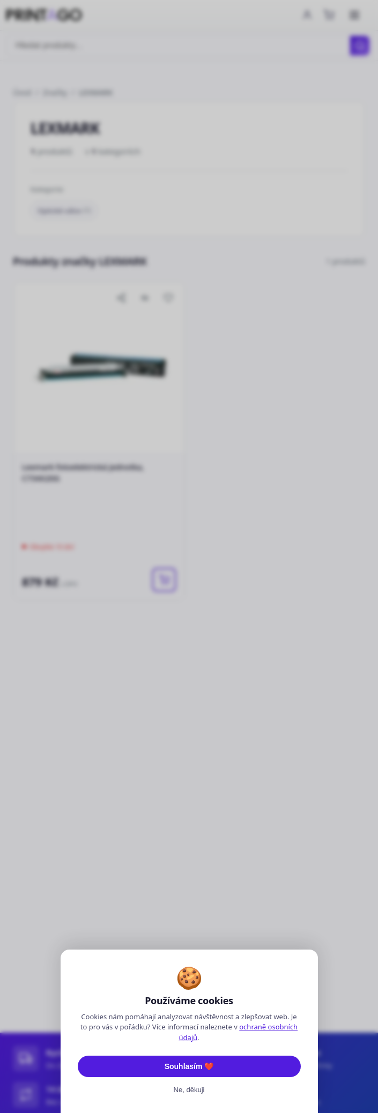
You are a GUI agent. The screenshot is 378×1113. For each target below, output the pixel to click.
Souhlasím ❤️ (189, 1066)
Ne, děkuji (189, 1090)
